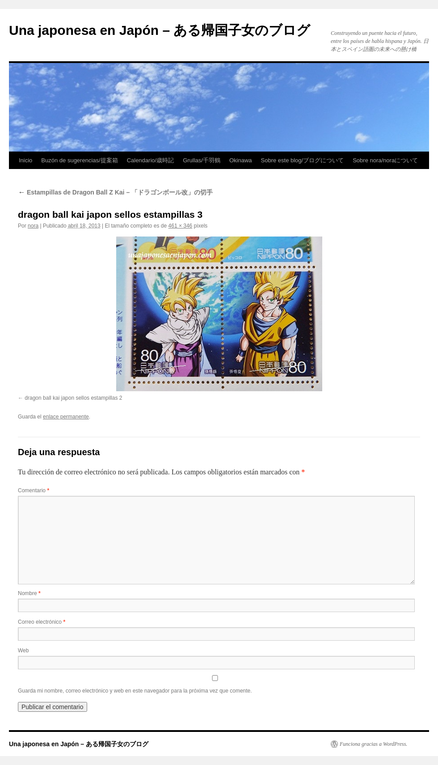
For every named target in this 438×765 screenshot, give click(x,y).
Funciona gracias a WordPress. (373, 744)
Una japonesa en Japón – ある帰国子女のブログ (159, 30)
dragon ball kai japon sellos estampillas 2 (73, 398)
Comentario (33, 490)
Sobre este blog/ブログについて (302, 160)
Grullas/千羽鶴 (201, 160)
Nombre (29, 593)
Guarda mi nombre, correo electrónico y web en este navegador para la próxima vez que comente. (135, 691)
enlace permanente (66, 417)
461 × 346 (180, 226)
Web (23, 650)
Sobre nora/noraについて (385, 160)
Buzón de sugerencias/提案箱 (79, 160)
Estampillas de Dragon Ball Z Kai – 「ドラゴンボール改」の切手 (115, 192)
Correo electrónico (41, 622)
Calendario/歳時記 (150, 160)
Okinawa (240, 160)
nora (33, 226)
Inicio (25, 160)
